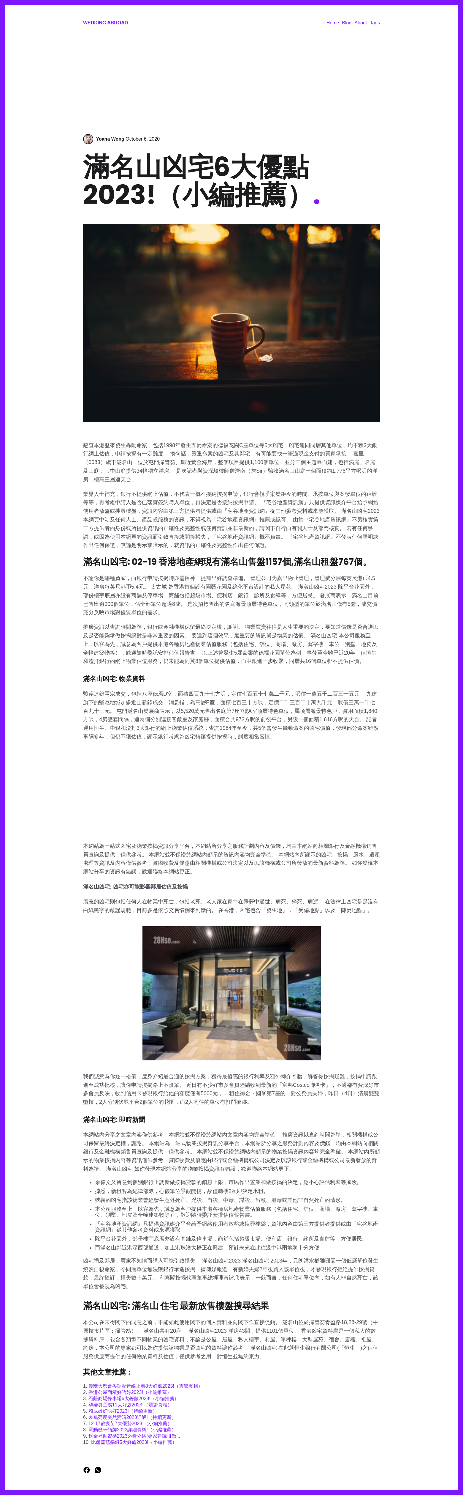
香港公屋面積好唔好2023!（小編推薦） (130, 1392)
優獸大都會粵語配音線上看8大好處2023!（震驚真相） (145, 1386)
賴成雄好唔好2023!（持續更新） (122, 1411)
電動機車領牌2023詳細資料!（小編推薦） (132, 1429)
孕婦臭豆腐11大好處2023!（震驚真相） (130, 1404)
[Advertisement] (231, 80)
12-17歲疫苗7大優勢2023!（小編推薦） (130, 1423)
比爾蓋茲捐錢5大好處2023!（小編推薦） (134, 1442)
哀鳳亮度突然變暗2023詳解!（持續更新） (132, 1417)
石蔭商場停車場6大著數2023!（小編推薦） (133, 1398)
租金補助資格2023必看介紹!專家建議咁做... (134, 1436)
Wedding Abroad (105, 22)
